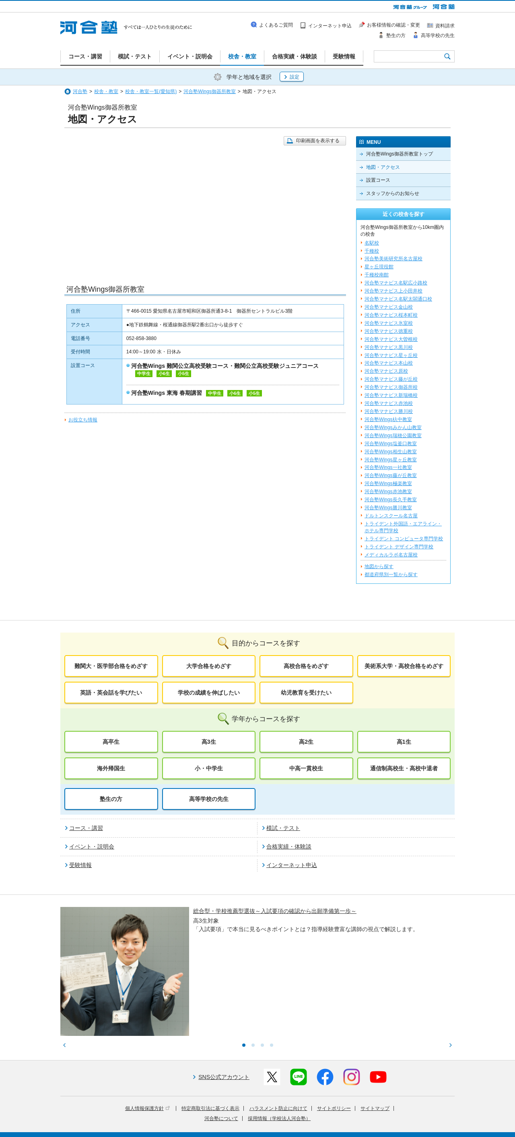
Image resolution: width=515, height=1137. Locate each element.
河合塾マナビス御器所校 (391, 387)
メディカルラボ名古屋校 (391, 555)
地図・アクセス (383, 167)
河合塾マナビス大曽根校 (391, 339)
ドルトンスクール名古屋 (391, 516)
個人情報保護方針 (147, 1042)
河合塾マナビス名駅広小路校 (396, 283)
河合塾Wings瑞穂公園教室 (393, 435)
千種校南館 (377, 275)
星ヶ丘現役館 (379, 267)
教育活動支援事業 (306, 1114)
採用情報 (208, 1125)
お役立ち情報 (82, 420)
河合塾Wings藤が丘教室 (391, 475)
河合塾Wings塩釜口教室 (391, 443)
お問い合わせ (239, 1125)
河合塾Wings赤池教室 (388, 491)
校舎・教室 (106, 91)
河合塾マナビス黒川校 (389, 347)
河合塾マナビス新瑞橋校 (391, 395)
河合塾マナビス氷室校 (389, 323)
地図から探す (379, 566)
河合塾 (80, 91)
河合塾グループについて (218, 1114)
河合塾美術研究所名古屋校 (393, 258)
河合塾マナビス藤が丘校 (391, 379)
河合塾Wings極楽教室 (388, 483)
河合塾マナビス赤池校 (389, 403)
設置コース (378, 180)
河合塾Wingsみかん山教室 (393, 427)
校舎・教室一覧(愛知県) (151, 91)
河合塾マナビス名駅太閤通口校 (398, 299)
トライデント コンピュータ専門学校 (404, 539)
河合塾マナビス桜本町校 (391, 315)
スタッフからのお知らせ (392, 193)
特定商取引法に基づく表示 (210, 1042)
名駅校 (372, 243)
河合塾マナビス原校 (386, 371)
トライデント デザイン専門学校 (399, 547)
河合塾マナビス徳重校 (389, 331)
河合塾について (221, 1052)
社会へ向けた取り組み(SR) (407, 1114)
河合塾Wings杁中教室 (388, 419)
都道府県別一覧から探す (391, 574)
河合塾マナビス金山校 (389, 307)
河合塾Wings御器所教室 (209, 91)
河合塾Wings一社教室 (388, 467)
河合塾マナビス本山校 (389, 363)
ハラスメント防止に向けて (278, 1042)
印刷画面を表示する (318, 140)
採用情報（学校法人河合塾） (279, 1052)
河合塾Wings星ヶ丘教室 (391, 460)
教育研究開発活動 (352, 1114)
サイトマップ (374, 1042)
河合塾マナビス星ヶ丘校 (391, 355)
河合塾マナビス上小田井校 (393, 291)
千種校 (372, 251)
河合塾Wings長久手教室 (391, 499)
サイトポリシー (334, 1042)
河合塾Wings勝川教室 (388, 507)
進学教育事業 (265, 1114)
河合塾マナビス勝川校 (389, 411)
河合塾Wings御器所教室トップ (399, 154)
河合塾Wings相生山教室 (391, 451)
